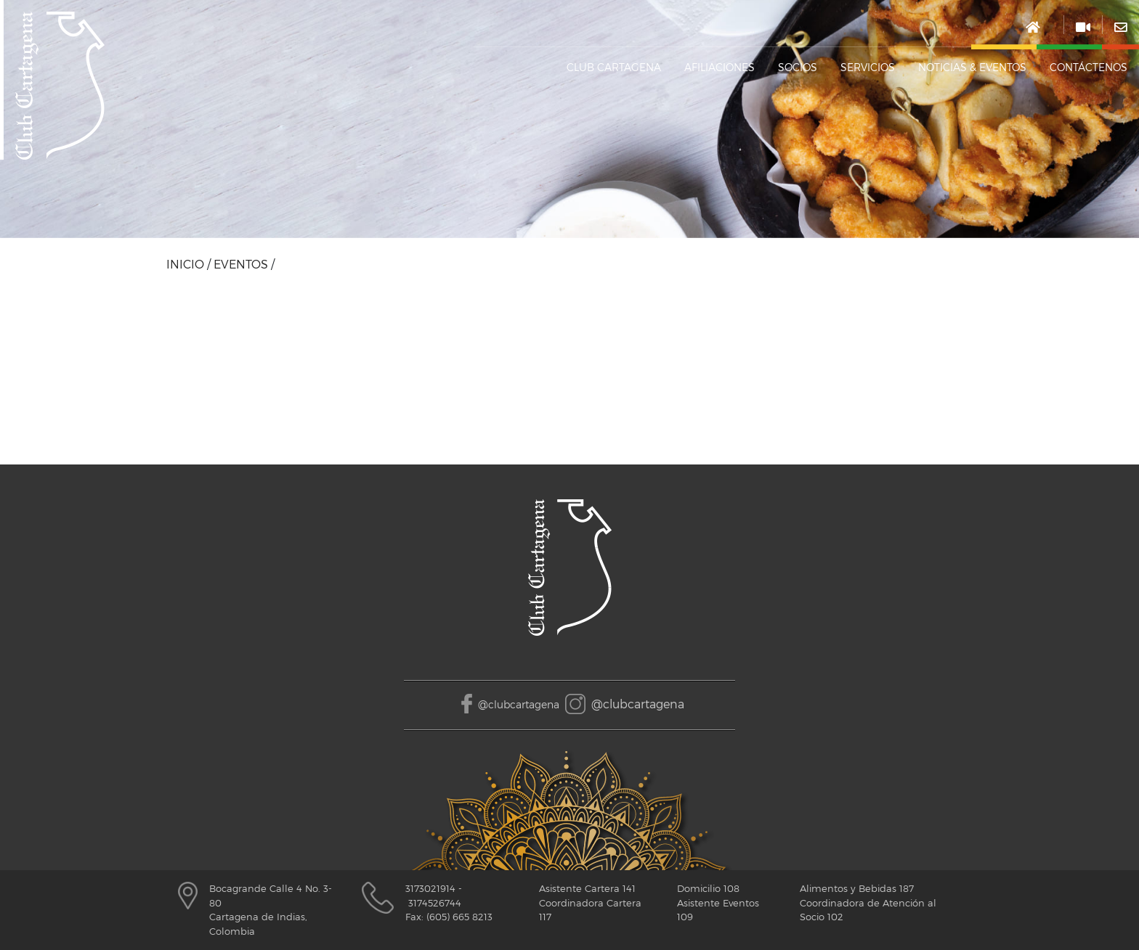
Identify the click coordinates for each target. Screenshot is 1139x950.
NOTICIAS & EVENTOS (972, 67)
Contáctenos (1088, 67)
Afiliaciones (719, 67)
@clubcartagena (518, 704)
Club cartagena (614, 67)
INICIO (185, 264)
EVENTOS (241, 264)
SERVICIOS (867, 67)
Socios (797, 67)
